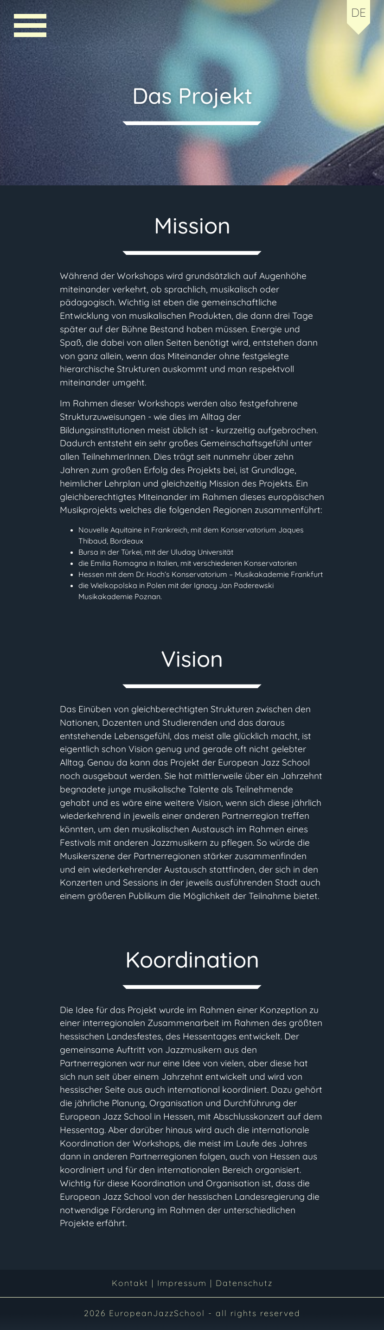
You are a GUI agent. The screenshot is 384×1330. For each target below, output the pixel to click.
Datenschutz (244, 1283)
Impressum (182, 1283)
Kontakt (132, 1283)
